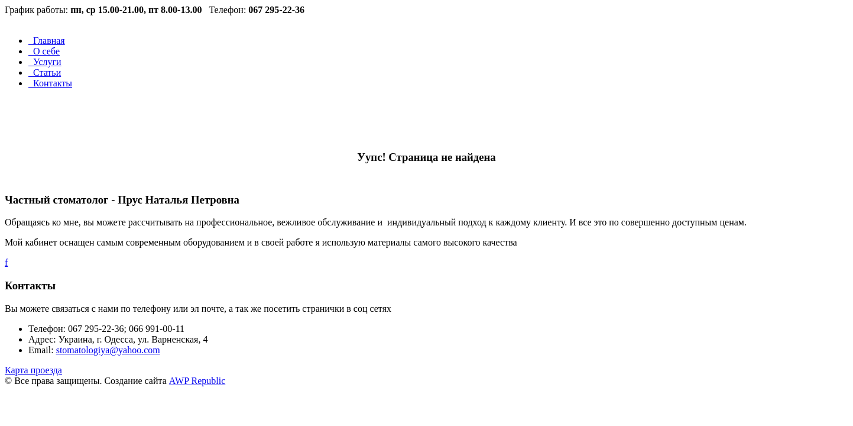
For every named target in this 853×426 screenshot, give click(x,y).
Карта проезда (33, 370)
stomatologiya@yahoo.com (108, 350)
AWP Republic (197, 381)
